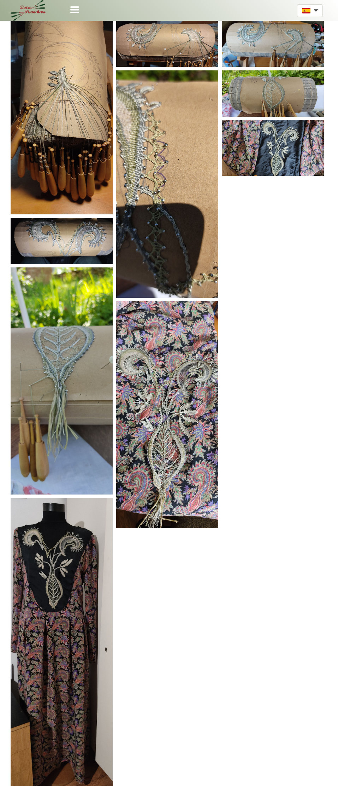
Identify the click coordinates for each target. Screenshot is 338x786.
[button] (74, 9)
